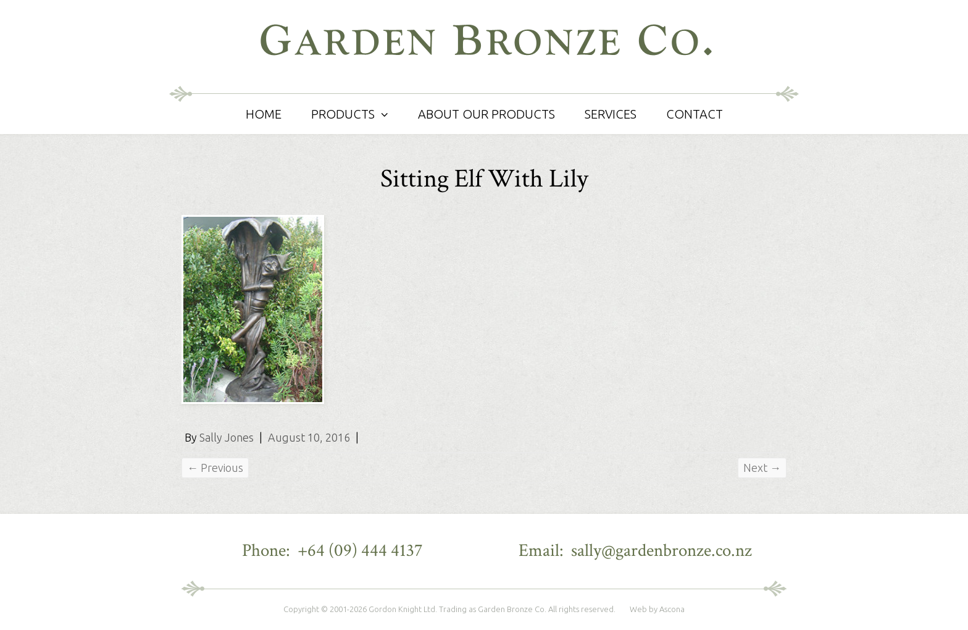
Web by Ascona (657, 609)
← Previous (215, 467)
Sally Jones (226, 437)
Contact (694, 114)
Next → (762, 467)
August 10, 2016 (309, 437)
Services (610, 114)
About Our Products (486, 114)
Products (343, 114)
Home (264, 114)
